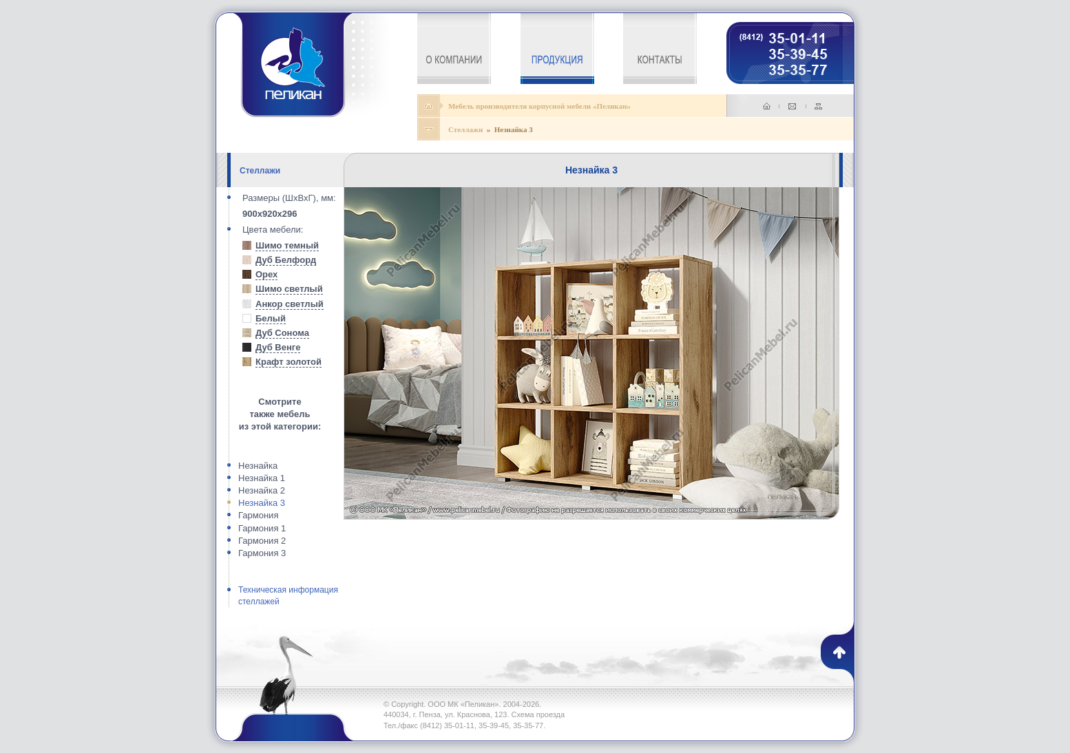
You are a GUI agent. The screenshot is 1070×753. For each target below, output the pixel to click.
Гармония (258, 515)
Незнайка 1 (261, 478)
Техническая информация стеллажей (288, 595)
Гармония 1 (262, 528)
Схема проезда (538, 714)
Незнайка (257, 465)
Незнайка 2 (261, 490)
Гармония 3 (262, 553)
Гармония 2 (262, 540)
